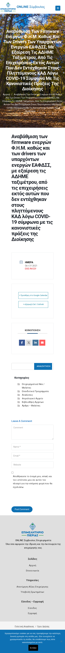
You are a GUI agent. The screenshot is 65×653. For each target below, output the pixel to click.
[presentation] (34, 497)
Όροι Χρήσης (43, 626)
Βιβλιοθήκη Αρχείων (33, 402)
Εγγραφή (32, 613)
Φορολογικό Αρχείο (32, 398)
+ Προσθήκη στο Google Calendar (33, 295)
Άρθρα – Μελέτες (31, 405)
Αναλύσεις (27, 395)
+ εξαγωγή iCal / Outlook (33, 304)
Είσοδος (32, 608)
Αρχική (6, 94)
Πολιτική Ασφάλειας (24, 626)
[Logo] (32, 532)
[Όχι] (61, 643)
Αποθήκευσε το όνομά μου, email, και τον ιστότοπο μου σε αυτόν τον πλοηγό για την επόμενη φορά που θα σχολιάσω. (32, 481)
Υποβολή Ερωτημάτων (32, 592)
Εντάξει (33, 648)
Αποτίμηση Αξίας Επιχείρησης (32, 586)
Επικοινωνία (32, 570)
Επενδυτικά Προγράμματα (35, 391)
